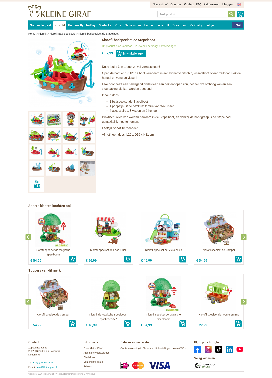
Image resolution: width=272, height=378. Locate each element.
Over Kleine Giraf (93, 348)
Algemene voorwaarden (97, 352)
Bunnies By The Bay (81, 25)
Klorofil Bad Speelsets (62, 33)
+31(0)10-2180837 (43, 362)
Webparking (77, 374)
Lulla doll (162, 25)
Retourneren (211, 4)
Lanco (148, 25)
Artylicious (90, 374)
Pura (118, 25)
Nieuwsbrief (160, 4)
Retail (237, 25)
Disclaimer (89, 357)
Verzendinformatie (94, 361)
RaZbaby (196, 25)
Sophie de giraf (40, 25)
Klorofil (60, 25)
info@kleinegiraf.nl (47, 367)
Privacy (88, 366)
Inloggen (227, 4)
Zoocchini (179, 25)
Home (31, 33)
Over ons (176, 4)
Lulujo (210, 25)
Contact (189, 4)
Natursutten (133, 25)
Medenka (105, 25)
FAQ (198, 4)
